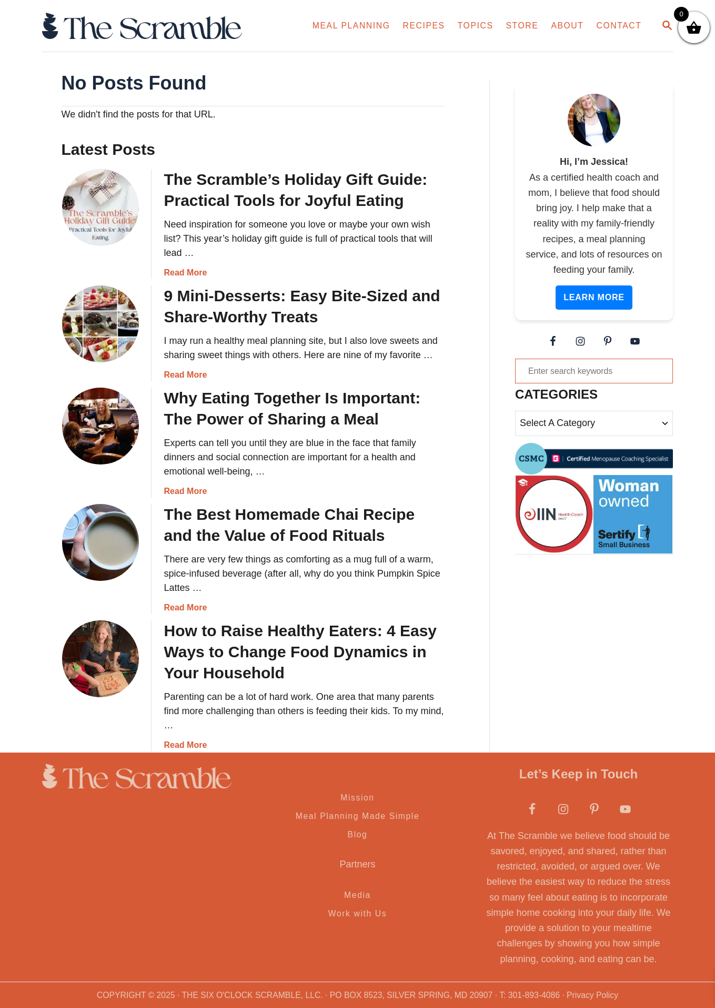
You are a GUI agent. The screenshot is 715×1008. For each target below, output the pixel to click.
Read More (185, 272)
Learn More (594, 297)
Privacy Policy (592, 995)
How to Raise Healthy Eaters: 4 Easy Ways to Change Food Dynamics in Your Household (300, 651)
